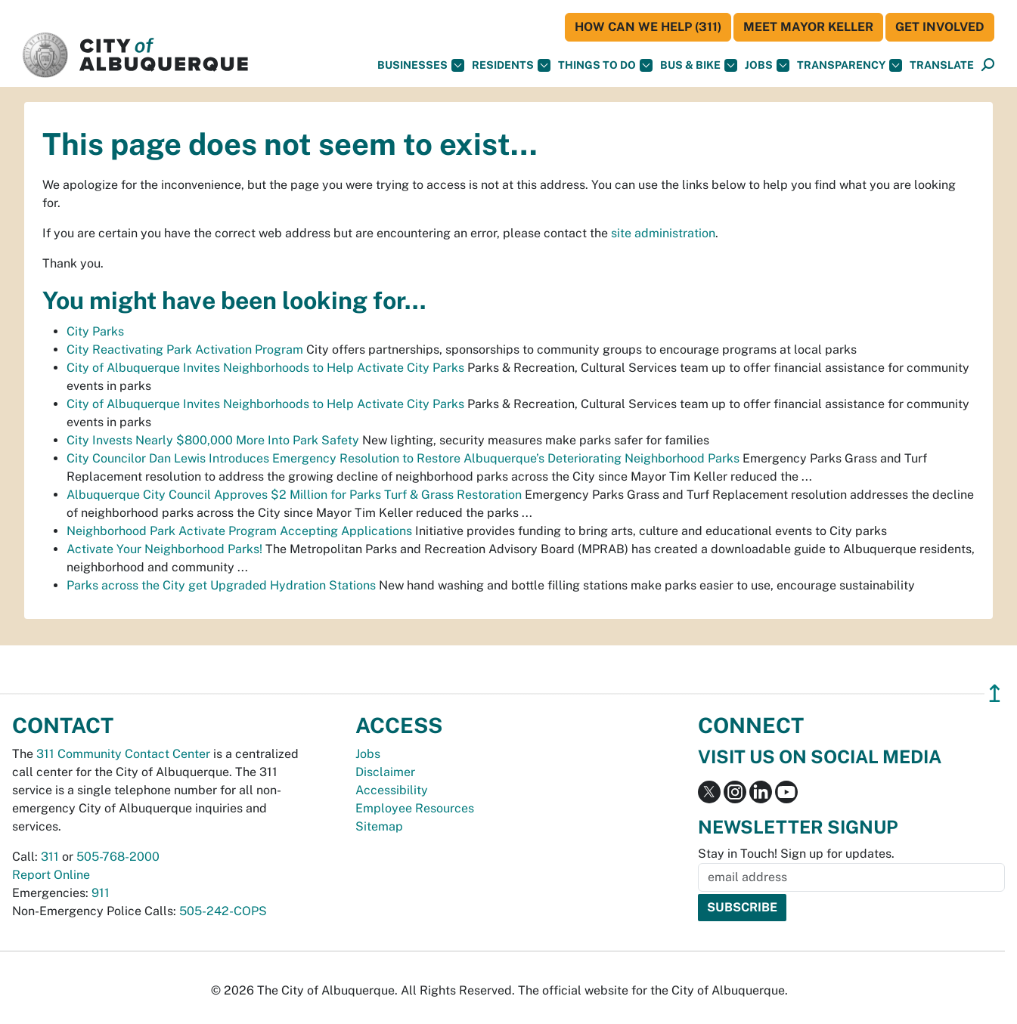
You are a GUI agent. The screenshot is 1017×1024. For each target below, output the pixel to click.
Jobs (767, 65)
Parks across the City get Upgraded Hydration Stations (221, 585)
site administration (663, 233)
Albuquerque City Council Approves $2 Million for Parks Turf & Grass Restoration (294, 494)
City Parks (95, 331)
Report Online (51, 875)
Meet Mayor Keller (808, 27)
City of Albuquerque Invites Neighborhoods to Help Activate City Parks (265, 367)
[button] (942, 65)
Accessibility (391, 790)
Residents (511, 65)
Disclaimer (385, 772)
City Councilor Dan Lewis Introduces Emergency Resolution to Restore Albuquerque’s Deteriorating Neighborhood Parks (403, 458)
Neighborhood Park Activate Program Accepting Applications (239, 531)
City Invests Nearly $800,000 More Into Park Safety (213, 440)
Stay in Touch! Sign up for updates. (796, 853)
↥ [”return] (994, 693)
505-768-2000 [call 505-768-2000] (118, 856)
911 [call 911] (100, 893)
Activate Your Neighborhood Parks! (164, 549)
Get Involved (939, 27)
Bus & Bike (698, 65)
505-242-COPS (223, 911)
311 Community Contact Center (123, 754)
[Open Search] (987, 65)
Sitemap (379, 826)
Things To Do (605, 65)
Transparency (849, 65)
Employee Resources (414, 808)
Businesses (420, 65)
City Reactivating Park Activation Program (185, 349)
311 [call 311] (50, 856)
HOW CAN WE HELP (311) (648, 27)
